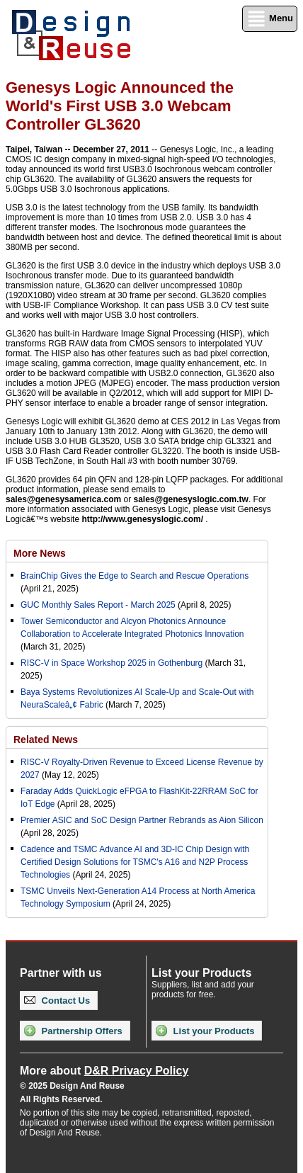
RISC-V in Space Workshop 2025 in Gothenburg (111, 663)
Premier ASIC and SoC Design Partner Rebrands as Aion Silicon (142, 820)
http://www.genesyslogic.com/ (142, 519)
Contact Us (57, 1000)
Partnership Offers (73, 1030)
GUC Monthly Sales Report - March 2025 (98, 605)
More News (39, 553)
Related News (45, 739)
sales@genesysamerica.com (63, 499)
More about (104, 1071)
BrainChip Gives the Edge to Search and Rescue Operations (134, 576)
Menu (269, 19)
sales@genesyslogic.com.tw (190, 499)
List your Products (205, 1030)
